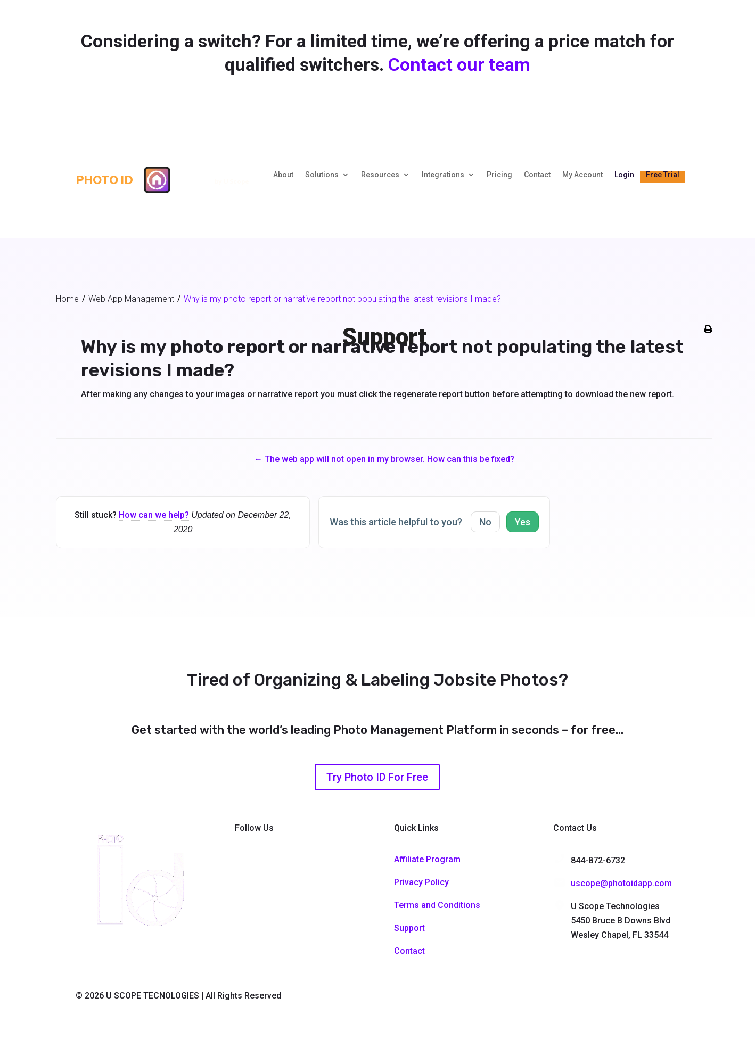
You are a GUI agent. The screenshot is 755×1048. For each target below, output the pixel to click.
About (283, 175)
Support (409, 928)
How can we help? (154, 515)
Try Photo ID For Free (377, 777)
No (485, 521)
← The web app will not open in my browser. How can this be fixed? (384, 459)
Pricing (499, 175)
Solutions (322, 175)
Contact (537, 175)
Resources (380, 175)
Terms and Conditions (437, 905)
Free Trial (662, 175)
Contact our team (459, 64)
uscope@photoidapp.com (621, 883)
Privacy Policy (421, 882)
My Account (582, 175)
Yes (522, 521)
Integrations (443, 175)
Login (624, 175)
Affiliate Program (427, 859)
